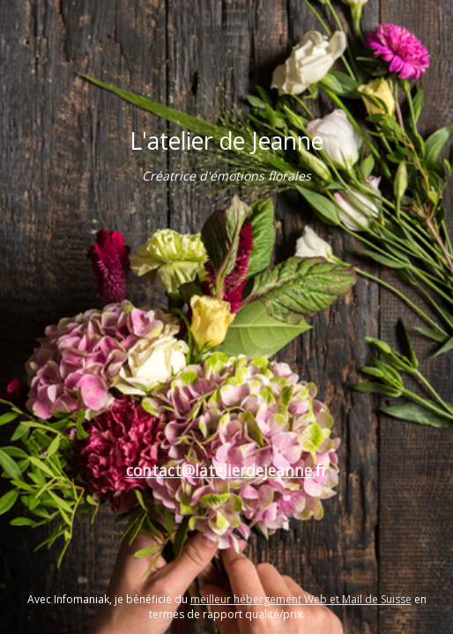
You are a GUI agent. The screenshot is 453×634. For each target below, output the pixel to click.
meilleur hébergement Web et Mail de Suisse (301, 599)
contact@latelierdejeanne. (221, 470)
